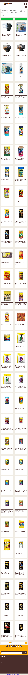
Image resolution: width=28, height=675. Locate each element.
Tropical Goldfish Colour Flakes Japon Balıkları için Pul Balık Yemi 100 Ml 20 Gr (20, 511)
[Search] (14, 7)
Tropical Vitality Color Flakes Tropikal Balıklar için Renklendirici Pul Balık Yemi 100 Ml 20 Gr (20, 408)
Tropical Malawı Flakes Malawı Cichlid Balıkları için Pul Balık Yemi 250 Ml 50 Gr (6, 491)
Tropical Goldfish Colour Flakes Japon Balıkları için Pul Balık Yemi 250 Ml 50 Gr (6, 221)
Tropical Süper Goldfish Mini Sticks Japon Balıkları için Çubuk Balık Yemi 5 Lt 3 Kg (20, 201)
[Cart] (26, 4)
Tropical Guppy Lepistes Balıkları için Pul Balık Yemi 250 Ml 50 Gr (6, 532)
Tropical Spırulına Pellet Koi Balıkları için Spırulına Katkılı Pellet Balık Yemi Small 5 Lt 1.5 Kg (20, 346)
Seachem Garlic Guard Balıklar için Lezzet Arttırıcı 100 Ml (20, 76)
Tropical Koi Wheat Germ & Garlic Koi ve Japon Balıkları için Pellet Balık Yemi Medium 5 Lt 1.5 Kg (20, 366)
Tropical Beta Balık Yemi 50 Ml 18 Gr (6, 345)
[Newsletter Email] (14, 652)
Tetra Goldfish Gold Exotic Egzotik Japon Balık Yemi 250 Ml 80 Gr (20, 97)
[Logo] (7, 3)
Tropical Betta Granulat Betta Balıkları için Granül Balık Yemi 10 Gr (7, 407)
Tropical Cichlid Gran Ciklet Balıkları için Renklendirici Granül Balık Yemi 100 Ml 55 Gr (21, 304)
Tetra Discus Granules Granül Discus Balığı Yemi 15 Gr (20, 138)
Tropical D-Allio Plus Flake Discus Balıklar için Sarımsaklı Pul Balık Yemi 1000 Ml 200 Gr (6, 449)
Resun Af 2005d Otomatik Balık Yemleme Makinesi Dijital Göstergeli (21, 56)
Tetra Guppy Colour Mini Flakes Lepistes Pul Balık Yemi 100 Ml (6, 138)
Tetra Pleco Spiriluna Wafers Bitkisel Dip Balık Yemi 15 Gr (5, 159)
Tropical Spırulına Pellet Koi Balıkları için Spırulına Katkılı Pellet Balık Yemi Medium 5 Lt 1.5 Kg (6, 387)
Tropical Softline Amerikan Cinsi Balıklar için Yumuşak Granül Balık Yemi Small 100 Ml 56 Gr (20, 615)
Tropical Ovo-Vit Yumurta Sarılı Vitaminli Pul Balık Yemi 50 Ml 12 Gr (6, 283)
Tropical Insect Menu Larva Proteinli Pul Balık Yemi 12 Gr (5, 304)
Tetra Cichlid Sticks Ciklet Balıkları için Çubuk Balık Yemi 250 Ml (20, 118)
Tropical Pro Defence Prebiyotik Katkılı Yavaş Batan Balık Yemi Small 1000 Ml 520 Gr (20, 553)
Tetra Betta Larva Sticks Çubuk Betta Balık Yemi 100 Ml (20, 159)
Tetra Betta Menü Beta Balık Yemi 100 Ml (6, 200)
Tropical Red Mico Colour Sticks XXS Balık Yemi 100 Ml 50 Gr (6, 325)
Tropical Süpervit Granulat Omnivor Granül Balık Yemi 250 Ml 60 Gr (20, 325)
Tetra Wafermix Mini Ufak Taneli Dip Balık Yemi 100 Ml (20, 180)
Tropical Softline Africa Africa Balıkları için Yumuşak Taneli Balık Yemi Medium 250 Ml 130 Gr (20, 573)
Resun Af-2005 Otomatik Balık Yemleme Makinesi (6, 56)
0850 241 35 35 (4, 0)
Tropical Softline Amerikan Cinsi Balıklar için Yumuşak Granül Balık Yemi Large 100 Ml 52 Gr (20, 594)
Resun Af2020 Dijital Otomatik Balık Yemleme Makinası (6, 35)
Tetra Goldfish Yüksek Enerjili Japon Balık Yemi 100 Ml (6, 97)
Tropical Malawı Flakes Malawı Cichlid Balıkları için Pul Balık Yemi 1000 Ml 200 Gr (20, 470)
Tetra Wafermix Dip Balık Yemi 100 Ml (6, 180)
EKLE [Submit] (25, 652)
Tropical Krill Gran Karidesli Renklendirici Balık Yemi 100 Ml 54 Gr (20, 284)
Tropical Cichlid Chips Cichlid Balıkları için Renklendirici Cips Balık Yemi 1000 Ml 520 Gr (7, 263)
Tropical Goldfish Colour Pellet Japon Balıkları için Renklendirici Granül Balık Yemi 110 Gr (20, 242)
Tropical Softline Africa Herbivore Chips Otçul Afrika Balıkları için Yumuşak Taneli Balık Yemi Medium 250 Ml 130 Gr (7, 242)
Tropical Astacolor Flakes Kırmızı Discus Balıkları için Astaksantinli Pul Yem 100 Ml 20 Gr (20, 428)
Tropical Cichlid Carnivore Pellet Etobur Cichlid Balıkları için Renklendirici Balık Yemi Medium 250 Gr (20, 263)
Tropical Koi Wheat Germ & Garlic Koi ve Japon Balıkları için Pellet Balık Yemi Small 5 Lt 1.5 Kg (6, 366)
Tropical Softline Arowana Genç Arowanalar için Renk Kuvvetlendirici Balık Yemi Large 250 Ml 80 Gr (20, 636)
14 (18, 642)
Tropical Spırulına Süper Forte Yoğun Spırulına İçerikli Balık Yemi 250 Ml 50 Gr (6, 470)
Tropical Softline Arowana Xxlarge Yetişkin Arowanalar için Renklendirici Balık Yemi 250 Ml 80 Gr (6, 636)
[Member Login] (24, 4)
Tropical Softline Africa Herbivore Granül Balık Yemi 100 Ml (6, 573)
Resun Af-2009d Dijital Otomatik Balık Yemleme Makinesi (20, 35)
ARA (26, 6)
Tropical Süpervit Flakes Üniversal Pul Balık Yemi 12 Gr (6, 552)
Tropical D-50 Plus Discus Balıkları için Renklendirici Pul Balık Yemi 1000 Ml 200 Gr (20, 449)
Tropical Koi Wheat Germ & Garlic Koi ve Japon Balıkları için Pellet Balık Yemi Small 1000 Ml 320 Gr (20, 387)
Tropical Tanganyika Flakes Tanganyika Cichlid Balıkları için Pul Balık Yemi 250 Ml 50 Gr (7, 511)
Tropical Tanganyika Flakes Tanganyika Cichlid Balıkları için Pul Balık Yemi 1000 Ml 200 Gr (21, 491)
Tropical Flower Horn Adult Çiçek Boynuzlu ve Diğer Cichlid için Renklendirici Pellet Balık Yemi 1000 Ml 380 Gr (7, 429)
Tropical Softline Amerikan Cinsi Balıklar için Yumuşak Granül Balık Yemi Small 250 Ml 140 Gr (6, 615)
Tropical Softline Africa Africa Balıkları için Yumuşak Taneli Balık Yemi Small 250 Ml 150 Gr (6, 594)
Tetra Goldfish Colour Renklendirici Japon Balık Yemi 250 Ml (6, 118)
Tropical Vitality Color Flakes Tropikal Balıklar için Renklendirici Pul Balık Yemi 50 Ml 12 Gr (20, 532)
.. (16, 642)
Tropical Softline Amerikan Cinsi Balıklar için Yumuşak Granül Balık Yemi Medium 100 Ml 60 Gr (20, 221)
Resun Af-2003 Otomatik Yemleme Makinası (7, 76)
